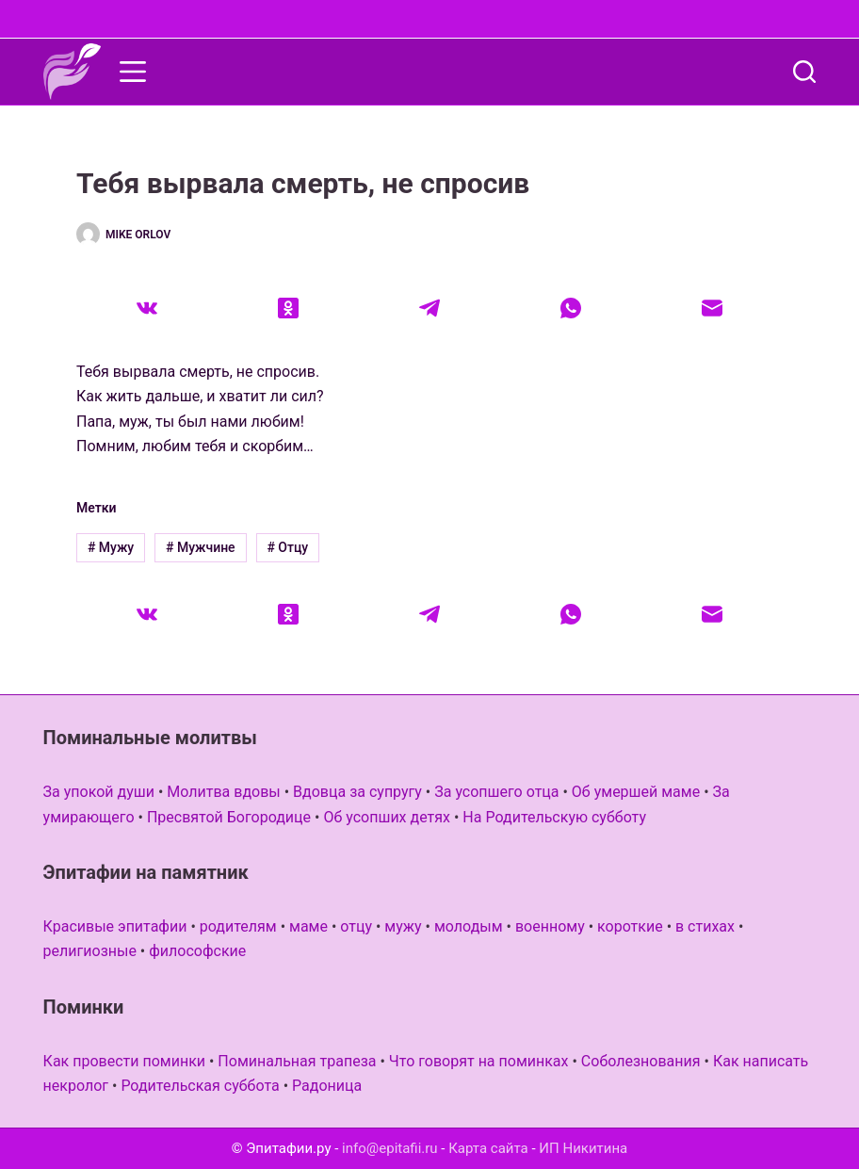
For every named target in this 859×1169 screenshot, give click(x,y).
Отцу (287, 547)
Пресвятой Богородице (229, 817)
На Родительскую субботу (554, 817)
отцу (356, 926)
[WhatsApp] (570, 308)
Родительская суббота (200, 1086)
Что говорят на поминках (479, 1061)
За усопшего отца (496, 792)
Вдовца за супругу (357, 792)
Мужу (111, 547)
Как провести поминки (124, 1061)
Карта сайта (488, 1148)
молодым (468, 926)
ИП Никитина (583, 1148)
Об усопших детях (386, 817)
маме (308, 926)
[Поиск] (804, 71)
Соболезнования (641, 1061)
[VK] (147, 308)
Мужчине (200, 547)
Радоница (327, 1086)
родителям (238, 926)
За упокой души (98, 792)
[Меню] (133, 71)
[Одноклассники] (288, 308)
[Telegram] (429, 308)
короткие (630, 926)
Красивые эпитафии (115, 926)
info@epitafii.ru (390, 1148)
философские (197, 951)
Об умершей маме (636, 792)
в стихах (705, 926)
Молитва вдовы (223, 792)
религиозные (90, 951)
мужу (402, 926)
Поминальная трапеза (297, 1061)
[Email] (712, 308)
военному (550, 926)
